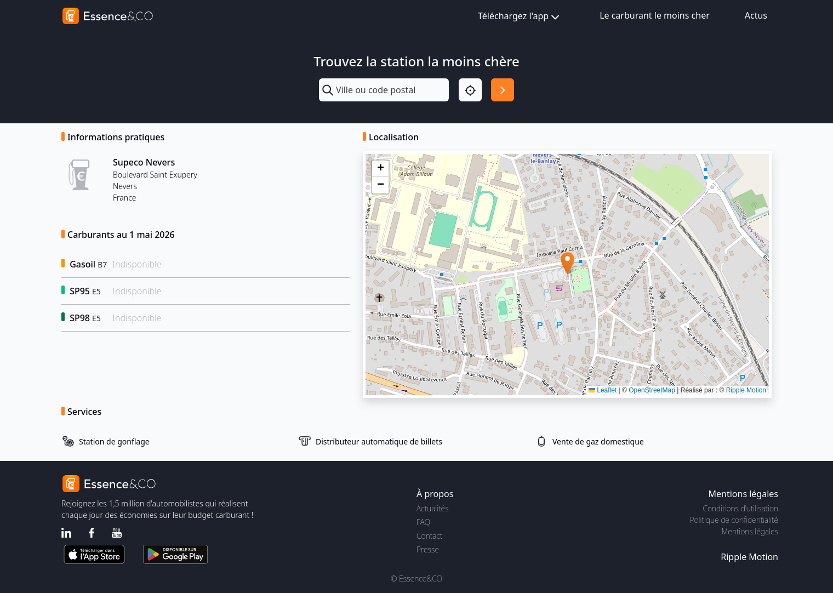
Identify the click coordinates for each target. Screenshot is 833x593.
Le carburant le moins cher (655, 15)
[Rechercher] (502, 89)
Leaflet (603, 390)
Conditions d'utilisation (740, 508)
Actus (756, 15)
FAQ (423, 522)
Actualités (432, 508)
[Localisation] (470, 89)
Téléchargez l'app (520, 17)
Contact (429, 536)
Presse (427, 549)
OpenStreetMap (652, 390)
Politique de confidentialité (734, 520)
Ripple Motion (746, 390)
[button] (567, 263)
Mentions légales (750, 531)
